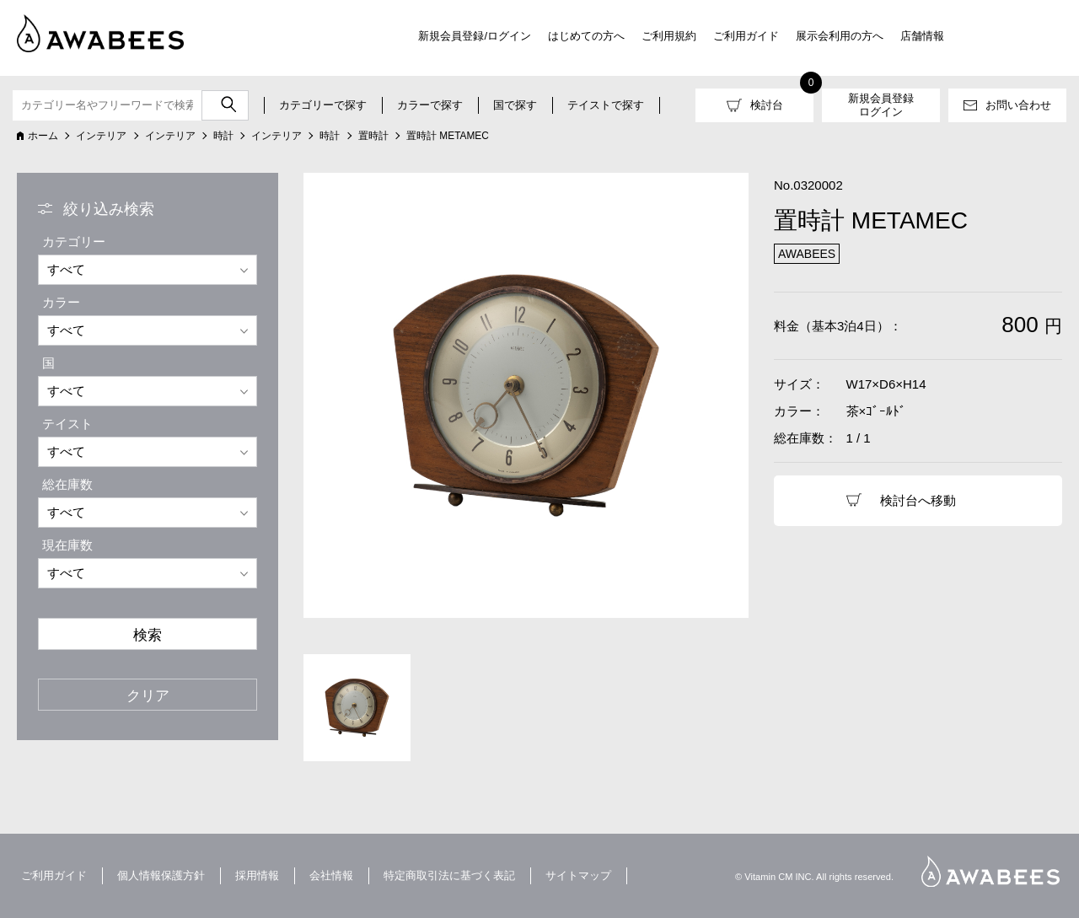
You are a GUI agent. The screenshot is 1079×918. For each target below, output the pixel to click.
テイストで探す (605, 105)
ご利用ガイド (746, 36)
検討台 (766, 105)
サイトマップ (578, 875)
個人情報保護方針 (161, 875)
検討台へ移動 (918, 500)
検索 (147, 634)
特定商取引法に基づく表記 (449, 875)
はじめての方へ (586, 36)
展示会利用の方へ (839, 36)
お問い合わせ (1018, 105)
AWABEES (990, 871)
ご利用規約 (668, 36)
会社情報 (331, 875)
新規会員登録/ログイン (474, 36)
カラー (61, 302)
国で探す (515, 105)
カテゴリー (73, 241)
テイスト (67, 423)
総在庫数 (67, 484)
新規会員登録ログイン (881, 105)
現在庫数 (67, 545)
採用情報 (257, 875)
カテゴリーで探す (323, 105)
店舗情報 (922, 36)
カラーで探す (430, 105)
